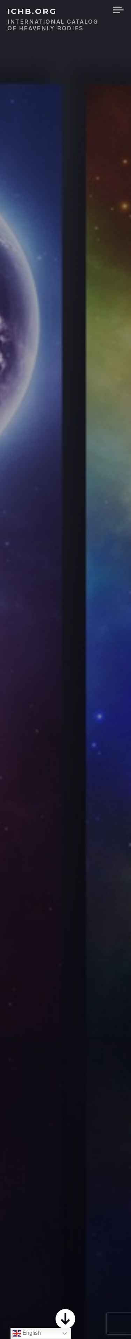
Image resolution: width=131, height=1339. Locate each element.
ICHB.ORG (32, 11)
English (27, 1333)
